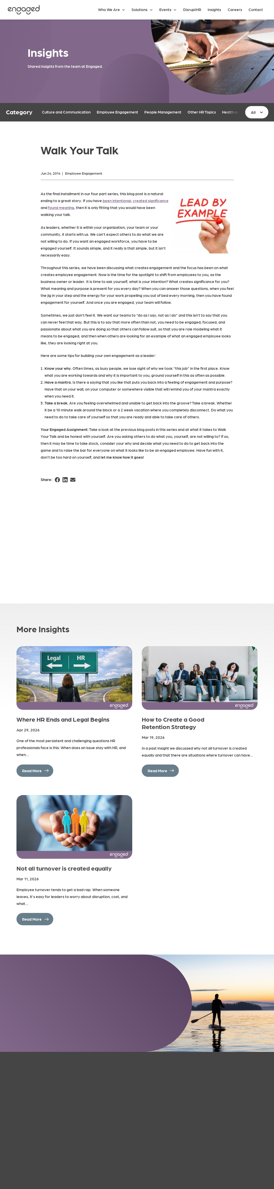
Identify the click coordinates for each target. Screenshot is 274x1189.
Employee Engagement (117, 112)
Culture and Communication (66, 112)
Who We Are (109, 9)
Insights (214, 9)
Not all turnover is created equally (64, 868)
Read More (32, 770)
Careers (235, 9)
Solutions (139, 9)
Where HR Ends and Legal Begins (62, 719)
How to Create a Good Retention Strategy (173, 722)
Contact (256, 9)
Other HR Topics (202, 112)
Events (165, 9)
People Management (162, 112)
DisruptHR (192, 9)
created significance (151, 200)
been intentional (117, 200)
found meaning (61, 207)
